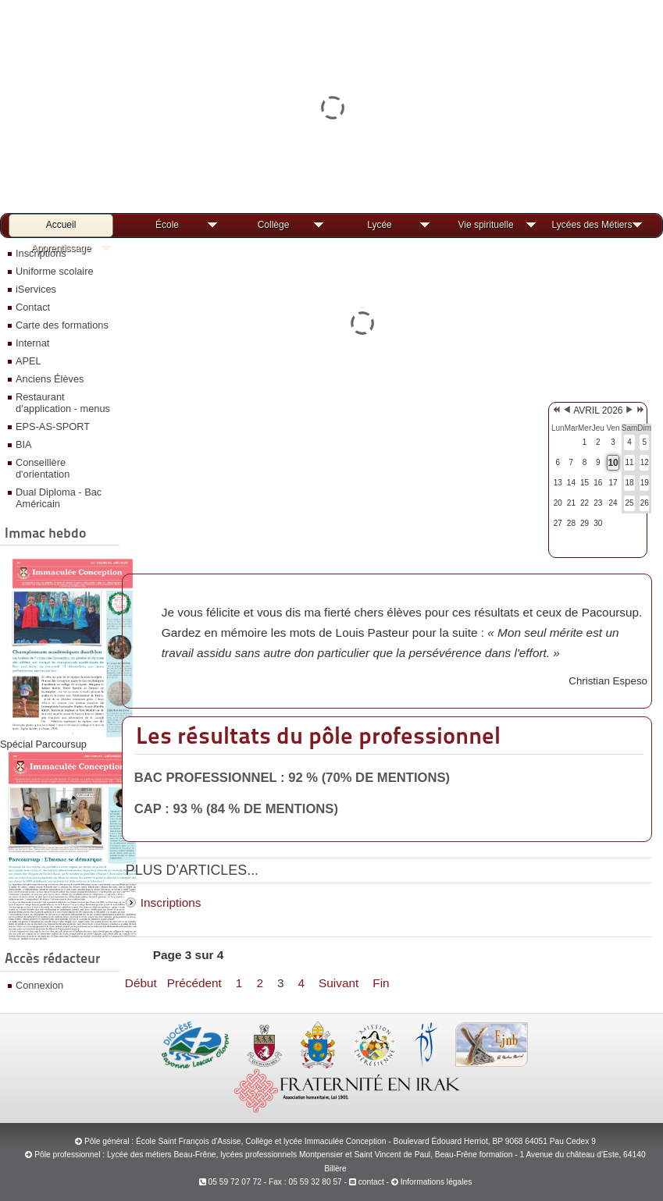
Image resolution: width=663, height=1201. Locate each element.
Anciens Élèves (50, 379)
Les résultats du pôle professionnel (318, 735)
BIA (24, 444)
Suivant (338, 983)
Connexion (39, 985)
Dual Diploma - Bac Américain (59, 498)
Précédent (194, 983)
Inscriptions (171, 902)
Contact (33, 307)
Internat (32, 343)
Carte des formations (62, 325)
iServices (36, 289)
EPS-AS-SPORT (53, 426)
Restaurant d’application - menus (63, 402)
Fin (380, 983)
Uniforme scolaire (55, 271)
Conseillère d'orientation (43, 468)
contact (366, 1182)
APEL (28, 361)
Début (141, 983)
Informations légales (436, 1182)
